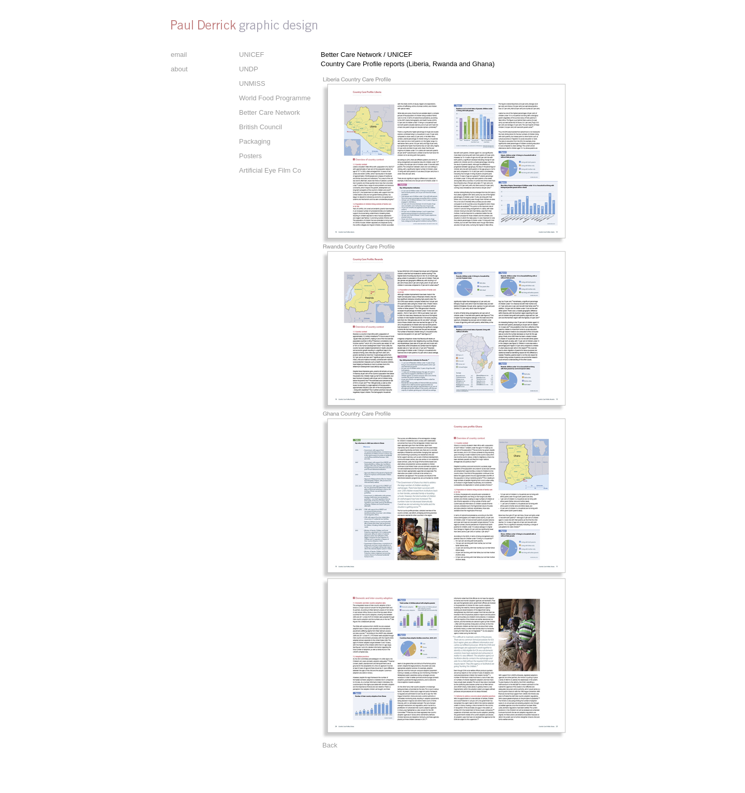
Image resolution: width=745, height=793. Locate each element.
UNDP (248, 69)
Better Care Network (269, 112)
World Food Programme (274, 98)
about (179, 69)
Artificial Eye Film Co (270, 170)
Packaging (255, 141)
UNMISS (252, 83)
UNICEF (251, 54)
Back (329, 745)
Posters (250, 156)
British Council (260, 127)
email (179, 54)
